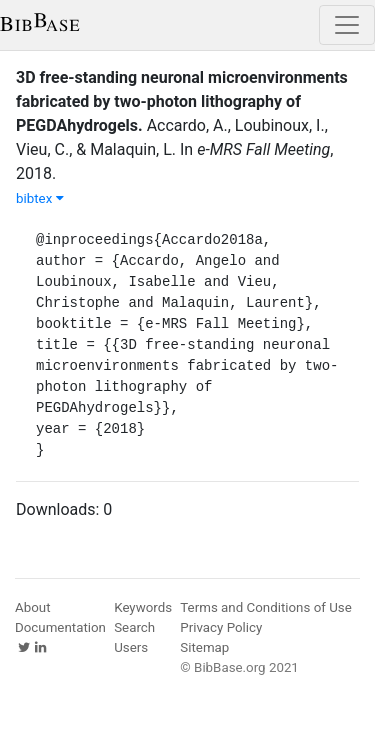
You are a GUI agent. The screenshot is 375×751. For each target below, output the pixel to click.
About (33, 607)
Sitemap (204, 647)
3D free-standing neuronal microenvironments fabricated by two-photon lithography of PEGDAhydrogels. (182, 101)
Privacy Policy (221, 627)
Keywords (143, 607)
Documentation (60, 627)
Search (134, 627)
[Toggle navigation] (347, 25)
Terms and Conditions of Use (265, 607)
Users (131, 647)
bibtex (40, 198)
